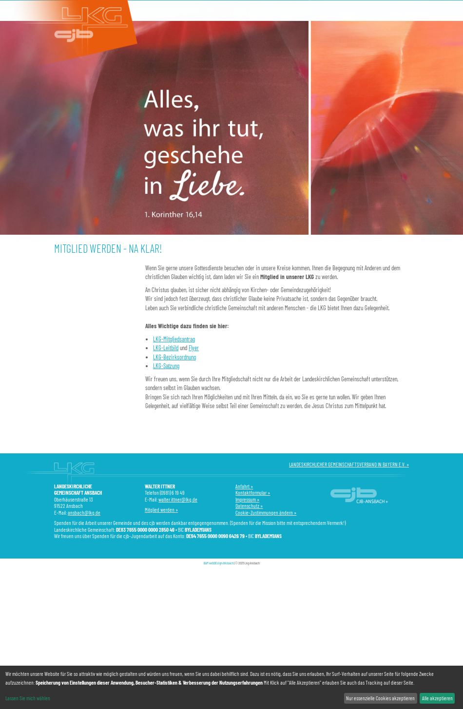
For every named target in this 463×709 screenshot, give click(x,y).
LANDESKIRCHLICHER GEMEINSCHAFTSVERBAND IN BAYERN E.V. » (349, 464)
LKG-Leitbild (165, 348)
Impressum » (247, 499)
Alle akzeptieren (437, 698)
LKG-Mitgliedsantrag (174, 339)
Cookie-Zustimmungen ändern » (265, 512)
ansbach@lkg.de (84, 512)
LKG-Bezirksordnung (174, 357)
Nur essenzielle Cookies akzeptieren (380, 698)
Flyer (194, 348)
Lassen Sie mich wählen (27, 698)
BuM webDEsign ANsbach (218, 563)
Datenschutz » (249, 506)
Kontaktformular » (252, 492)
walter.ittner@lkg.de (177, 499)
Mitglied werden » (161, 509)
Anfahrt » (244, 486)
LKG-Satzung (166, 366)
